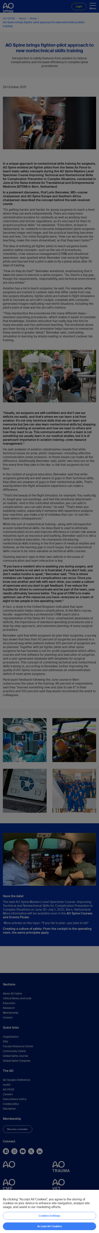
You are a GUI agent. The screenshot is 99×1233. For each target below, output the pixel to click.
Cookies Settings (49, 1215)
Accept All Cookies (49, 1226)
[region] (49, 1211)
